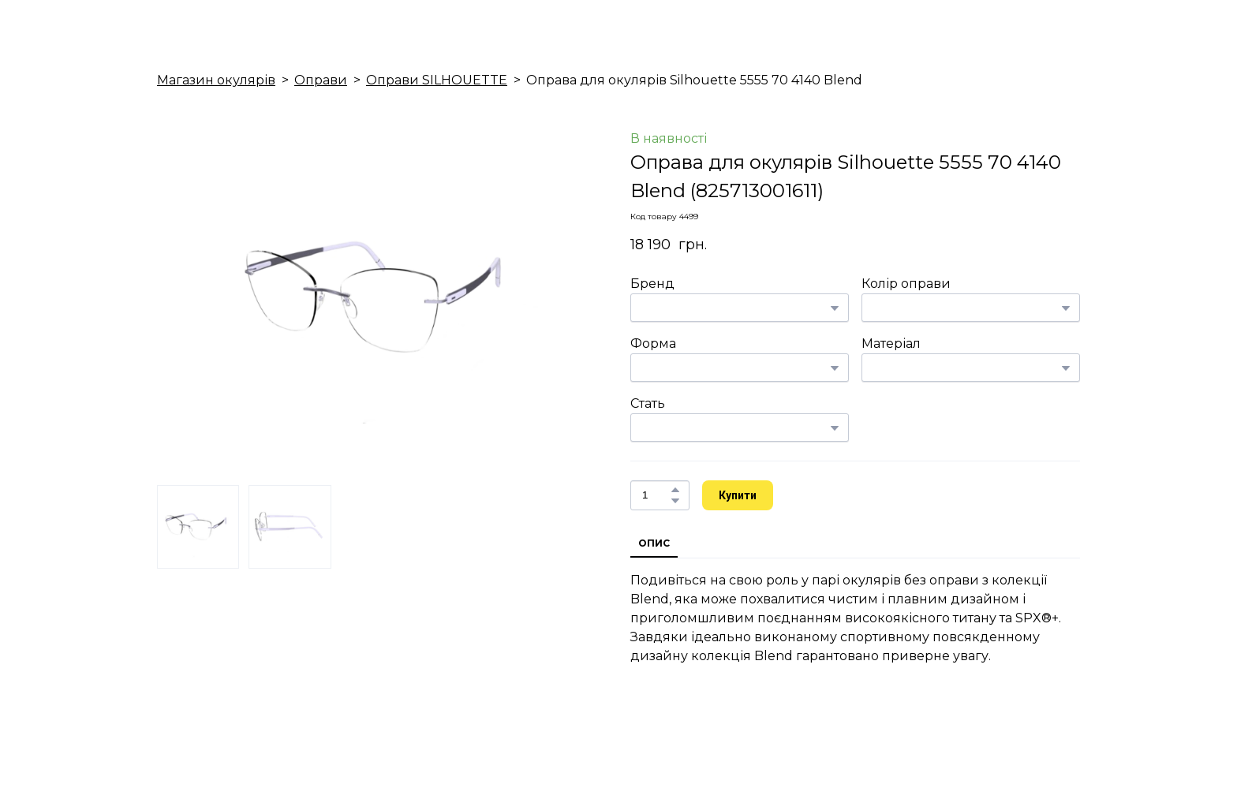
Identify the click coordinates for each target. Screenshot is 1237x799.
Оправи (320, 80)
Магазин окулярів (216, 80)
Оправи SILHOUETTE (436, 80)
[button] (675, 489)
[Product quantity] (656, 495)
